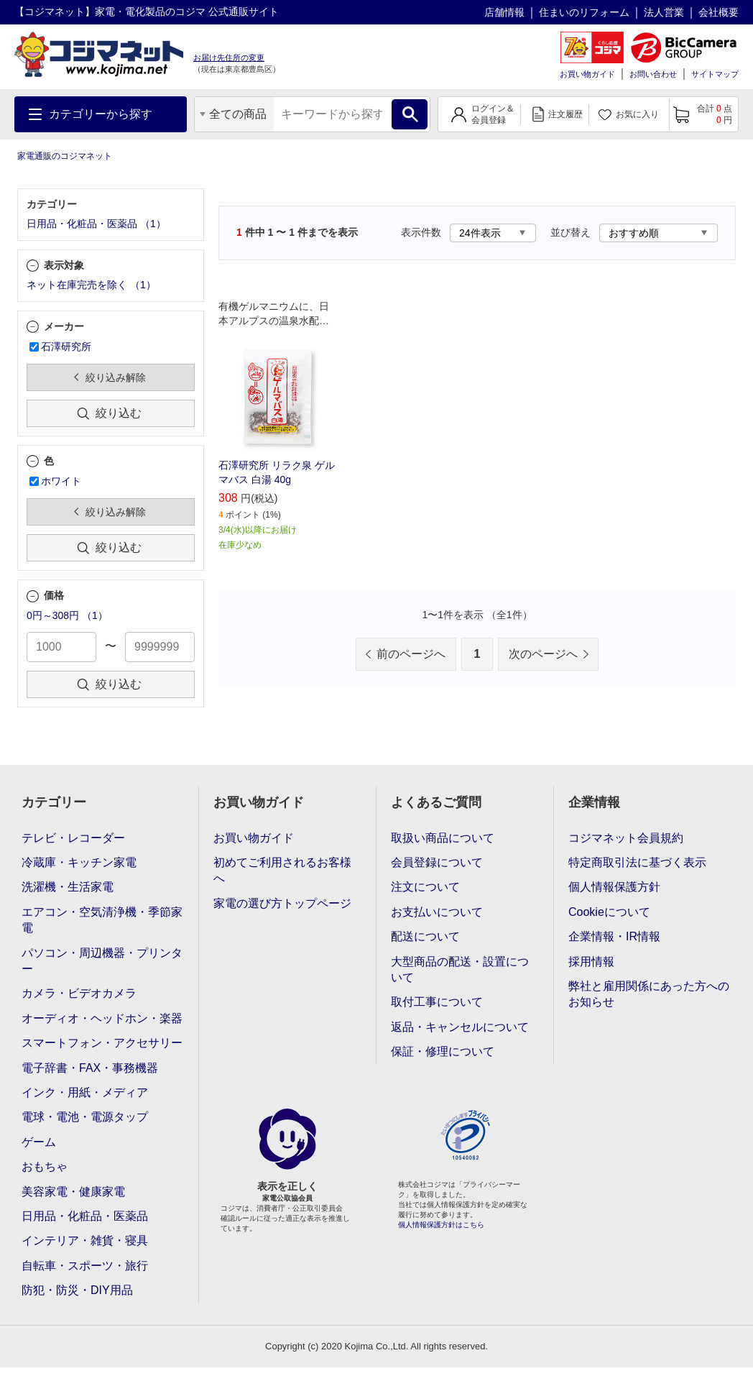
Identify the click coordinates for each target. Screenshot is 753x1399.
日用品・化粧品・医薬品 (85, 1216)
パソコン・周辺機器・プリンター (102, 961)
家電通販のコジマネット (64, 156)
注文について (425, 887)
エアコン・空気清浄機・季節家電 (102, 920)
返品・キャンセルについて (460, 1027)
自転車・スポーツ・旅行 (85, 1266)
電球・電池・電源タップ (85, 1117)
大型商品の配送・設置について (460, 969)
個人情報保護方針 (614, 887)
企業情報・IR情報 (614, 936)
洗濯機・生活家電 (68, 887)
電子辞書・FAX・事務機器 (90, 1068)
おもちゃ (45, 1166)
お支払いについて (437, 912)
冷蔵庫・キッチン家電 (79, 862)
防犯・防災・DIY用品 (77, 1290)
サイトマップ (715, 74)
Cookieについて (609, 912)
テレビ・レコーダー (73, 838)
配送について (425, 936)
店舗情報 (504, 12)
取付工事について (437, 1002)
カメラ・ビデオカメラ (79, 993)
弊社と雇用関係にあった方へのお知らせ (648, 994)
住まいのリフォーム (584, 12)
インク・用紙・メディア (85, 1092)
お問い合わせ (653, 74)
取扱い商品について (442, 838)
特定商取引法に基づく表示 (637, 862)
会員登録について (437, 862)
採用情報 (591, 961)
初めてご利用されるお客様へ (282, 870)
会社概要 (718, 12)
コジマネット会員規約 (625, 838)
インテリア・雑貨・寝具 (85, 1240)
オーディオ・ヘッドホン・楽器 (102, 1018)
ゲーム (39, 1142)
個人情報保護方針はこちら (441, 1225)
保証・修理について (442, 1051)
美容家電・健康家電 (73, 1191)
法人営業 (664, 12)
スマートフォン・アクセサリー (102, 1043)
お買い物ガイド (587, 74)
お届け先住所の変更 (228, 57)
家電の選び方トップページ (282, 903)
